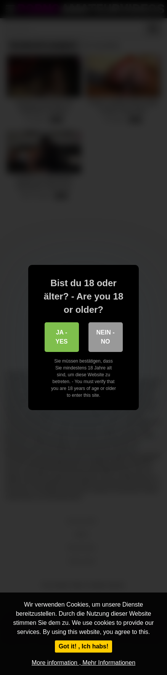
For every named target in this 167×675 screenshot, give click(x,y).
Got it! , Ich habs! (84, 646)
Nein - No (105, 337)
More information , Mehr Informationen (83, 662)
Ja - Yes (61, 337)
